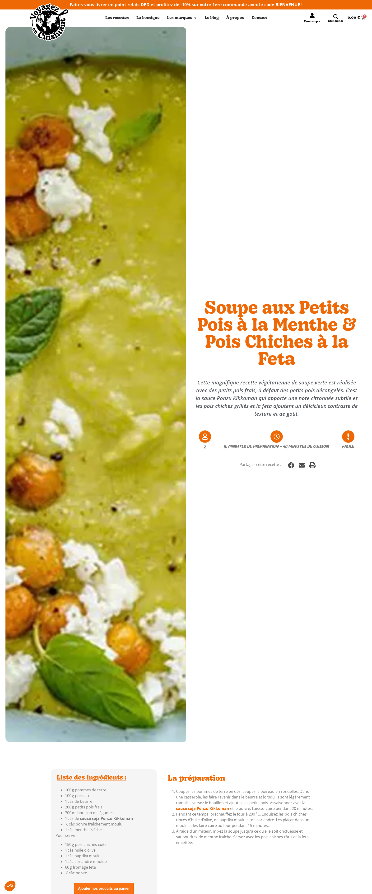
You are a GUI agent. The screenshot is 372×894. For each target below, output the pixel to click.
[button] (291, 465)
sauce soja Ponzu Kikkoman (106, 818)
